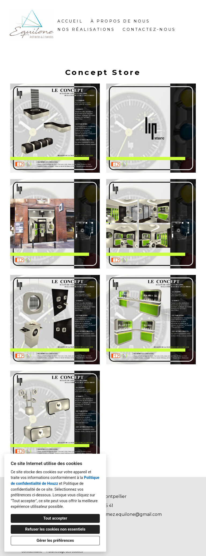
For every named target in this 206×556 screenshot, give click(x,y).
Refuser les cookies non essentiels (55, 529)
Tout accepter (55, 518)
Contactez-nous (149, 29)
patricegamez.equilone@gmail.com (123, 514)
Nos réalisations (86, 29)
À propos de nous (120, 21)
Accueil (70, 21)
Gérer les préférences (55, 540)
